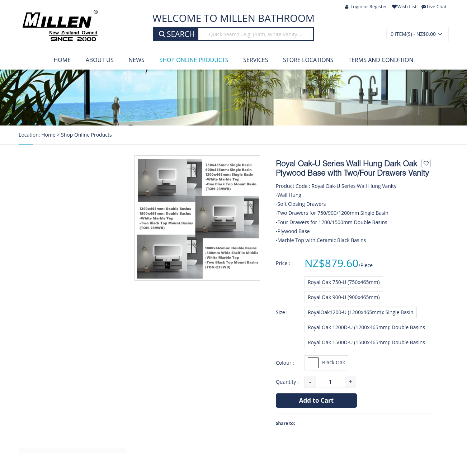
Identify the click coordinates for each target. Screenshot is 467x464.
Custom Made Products (59, 386)
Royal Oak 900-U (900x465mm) (344, 297)
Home (62, 60)
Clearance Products (54, 436)
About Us (100, 60)
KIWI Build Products (54, 420)
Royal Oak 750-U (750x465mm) (344, 282)
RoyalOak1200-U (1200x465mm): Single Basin (361, 312)
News (136, 60)
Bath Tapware (47, 253)
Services (255, 60)
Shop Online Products (193, 60)
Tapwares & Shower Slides (62, 237)
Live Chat (434, 6)
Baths (37, 220)
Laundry (40, 353)
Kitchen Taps (46, 270)
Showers (40, 203)
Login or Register (366, 6)
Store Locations (308, 60)
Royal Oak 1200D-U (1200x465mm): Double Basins (366, 327)
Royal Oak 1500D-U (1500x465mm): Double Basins (366, 342)
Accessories (44, 370)
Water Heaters (48, 303)
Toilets (38, 320)
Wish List (404, 6)
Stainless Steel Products (59, 403)
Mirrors (39, 337)
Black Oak (326, 363)
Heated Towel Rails (53, 287)
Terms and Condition (380, 60)
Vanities (39, 187)
